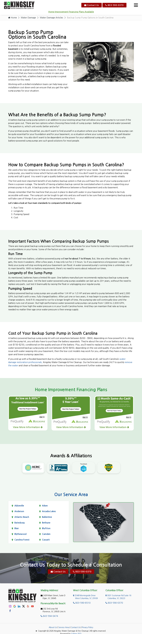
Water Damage (28, 17)
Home (12, 17)
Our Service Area (71, 494)
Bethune (46, 523)
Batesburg (19, 523)
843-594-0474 (49, 616)
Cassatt (46, 540)
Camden (46, 534)
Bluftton (46, 528)
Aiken (45, 506)
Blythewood (20, 534)
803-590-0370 (114, 5)
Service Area (63, 627)
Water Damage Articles (51, 17)
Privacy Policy (87, 627)
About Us (53, 627)
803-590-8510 (82, 603)
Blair (16, 528)
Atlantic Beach (21, 517)
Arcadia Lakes (49, 511)
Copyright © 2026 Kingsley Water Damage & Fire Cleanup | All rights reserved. (72, 631)
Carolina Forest (21, 540)
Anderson (19, 511)
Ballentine (47, 517)
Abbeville (19, 506)
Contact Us (91, 5)
